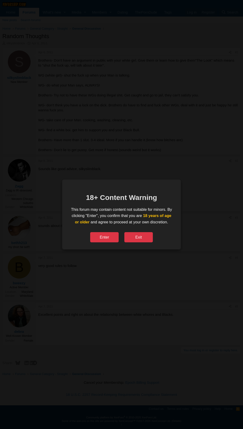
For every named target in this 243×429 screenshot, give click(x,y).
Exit (138, 237)
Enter (104, 237)
